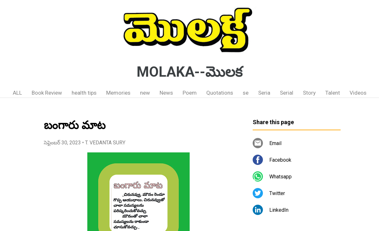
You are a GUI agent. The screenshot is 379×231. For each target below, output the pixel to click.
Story (309, 93)
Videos (358, 93)
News (166, 93)
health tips (84, 93)
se (246, 93)
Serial (286, 93)
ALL (17, 93)
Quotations (219, 93)
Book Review (47, 93)
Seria (264, 93)
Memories (118, 93)
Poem (190, 93)
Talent (332, 93)
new (145, 93)
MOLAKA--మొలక (189, 72)
